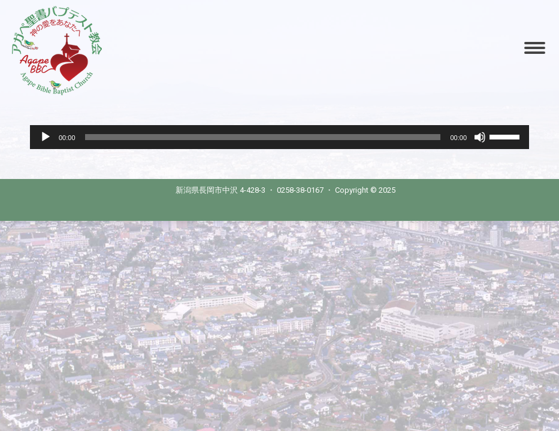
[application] (279, 137)
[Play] (46, 137)
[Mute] (480, 137)
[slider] (263, 137)
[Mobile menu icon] (534, 47)
